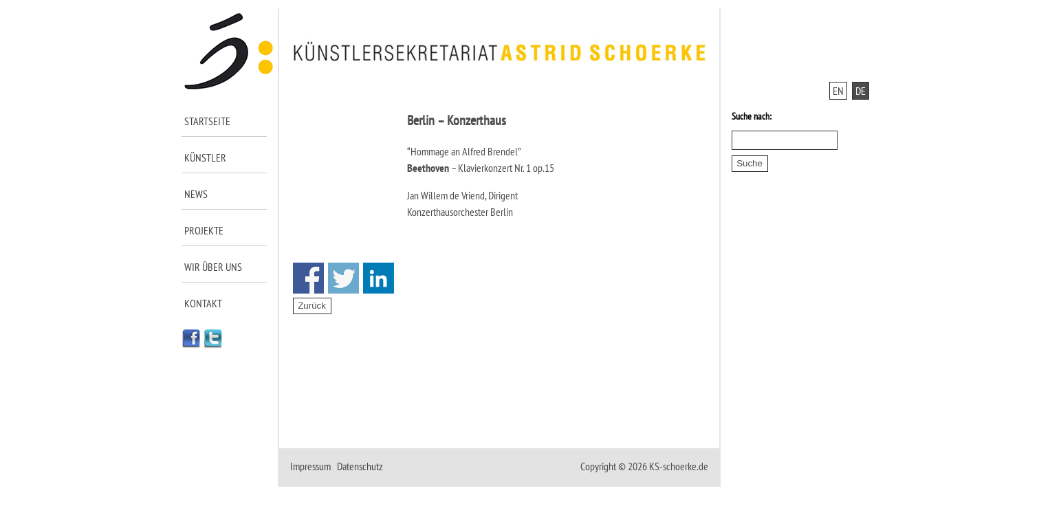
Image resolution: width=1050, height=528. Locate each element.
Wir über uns (213, 267)
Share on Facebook (308, 278)
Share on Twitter (343, 278)
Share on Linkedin (378, 278)
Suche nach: (752, 116)
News (196, 194)
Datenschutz (360, 466)
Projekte (203, 230)
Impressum (310, 466)
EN (838, 91)
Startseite (207, 121)
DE (860, 91)
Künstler (205, 157)
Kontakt (203, 303)
